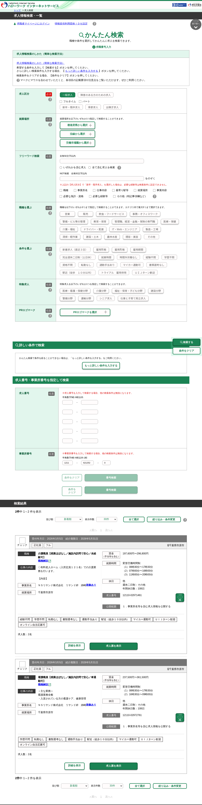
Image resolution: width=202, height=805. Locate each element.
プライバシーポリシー (91, 795)
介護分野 (100, 291)
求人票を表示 (113, 631)
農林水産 (110, 237)
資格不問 (66, 265)
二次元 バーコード (180, 583)
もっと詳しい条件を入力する (82, 71)
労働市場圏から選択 (77, 143)
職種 (65, 190)
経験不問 (149, 257)
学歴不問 (168, 257)
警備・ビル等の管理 (72, 221)
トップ (17, 10)
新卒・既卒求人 (70, 107)
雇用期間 (137, 250)
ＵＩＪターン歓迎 (143, 273)
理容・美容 (130, 237)
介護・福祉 (67, 229)
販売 (83, 214)
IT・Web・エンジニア (123, 229)
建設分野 (154, 291)
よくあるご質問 (131, 795)
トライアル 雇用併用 (112, 273)
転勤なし (84, 265)
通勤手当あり (106, 265)
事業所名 (82, 190)
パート (84, 101)
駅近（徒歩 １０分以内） (76, 273)
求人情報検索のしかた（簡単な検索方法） (41, 63)
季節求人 (92, 107)
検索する (186, 327)
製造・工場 (150, 229)
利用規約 (113, 795)
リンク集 (29, 795)
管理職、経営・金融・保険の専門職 (133, 221)
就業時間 (105, 257)
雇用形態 (100, 250)
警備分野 (66, 298)
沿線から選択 (77, 134)
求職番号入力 (101, 47)
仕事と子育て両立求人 (132, 298)
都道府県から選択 (77, 125)
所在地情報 (171, 795)
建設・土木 (91, 237)
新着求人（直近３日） (74, 250)
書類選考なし (155, 265)
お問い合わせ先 (152, 795)
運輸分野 (84, 298)
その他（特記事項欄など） (131, 196)
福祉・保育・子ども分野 (127, 291)
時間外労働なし (127, 257)
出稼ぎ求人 (111, 107)
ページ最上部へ (196, 793)
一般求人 (66, 95)
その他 (149, 237)
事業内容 (161, 190)
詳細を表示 (74, 631)
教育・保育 (98, 221)
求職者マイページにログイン (33, 23)
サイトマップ (45, 795)
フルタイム (68, 101)
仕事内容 (101, 190)
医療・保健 (168, 221)
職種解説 (43, 546)
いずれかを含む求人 (73, 167)
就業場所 (142, 190)
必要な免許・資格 (73, 196)
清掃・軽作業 (69, 237)
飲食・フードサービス (110, 214)
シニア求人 (104, 298)
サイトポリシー (66, 795)
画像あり (91, 570)
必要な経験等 (99, 196)
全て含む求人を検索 (102, 167)
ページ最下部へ (196, 24)
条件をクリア (72, 477)
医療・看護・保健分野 (74, 291)
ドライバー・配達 (92, 229)
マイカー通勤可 (131, 265)
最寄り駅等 (121, 190)
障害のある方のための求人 (94, 95)
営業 (65, 214)
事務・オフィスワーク (144, 214)
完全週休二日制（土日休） (76, 257)
